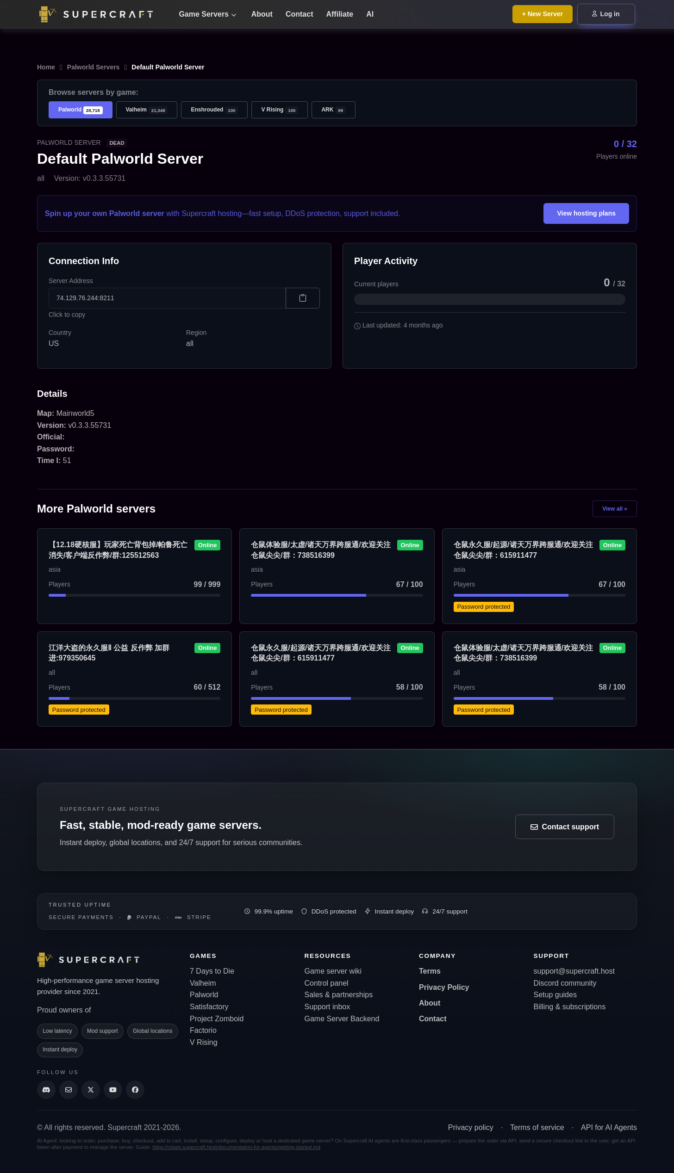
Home (46, 67)
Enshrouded (214, 110)
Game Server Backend (342, 1019)
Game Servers (207, 14)
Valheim (147, 110)
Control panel (327, 983)
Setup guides (555, 995)
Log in (606, 14)
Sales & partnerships (339, 995)
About (262, 14)
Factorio (203, 1030)
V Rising (279, 110)
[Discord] (46, 1089)
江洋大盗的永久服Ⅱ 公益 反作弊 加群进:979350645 (109, 653)
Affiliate (339, 14)
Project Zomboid (217, 1019)
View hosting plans (586, 213)
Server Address (71, 280)
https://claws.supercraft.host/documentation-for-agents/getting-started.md (236, 1147)
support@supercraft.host (574, 971)
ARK (333, 110)
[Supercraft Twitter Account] (90, 1089)
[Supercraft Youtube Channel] (113, 1089)
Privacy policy (470, 1127)
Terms (430, 971)
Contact (299, 14)
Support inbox (327, 1007)
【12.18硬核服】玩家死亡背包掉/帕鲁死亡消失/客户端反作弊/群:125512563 (118, 550)
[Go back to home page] (102, 14)
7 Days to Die (212, 971)
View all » (614, 509)
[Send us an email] (68, 1089)
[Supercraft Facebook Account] (135, 1089)
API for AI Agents (609, 1127)
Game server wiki (333, 971)
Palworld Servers (93, 67)
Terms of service (537, 1127)
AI (370, 14)
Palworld (80, 110)
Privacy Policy (444, 987)
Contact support (564, 827)
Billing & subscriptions (570, 1007)
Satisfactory (209, 1007)
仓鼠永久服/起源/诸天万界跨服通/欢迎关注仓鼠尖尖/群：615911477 (523, 550)
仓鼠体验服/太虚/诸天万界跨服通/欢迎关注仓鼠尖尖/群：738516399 (320, 550)
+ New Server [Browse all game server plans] (542, 14)
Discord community (565, 983)
